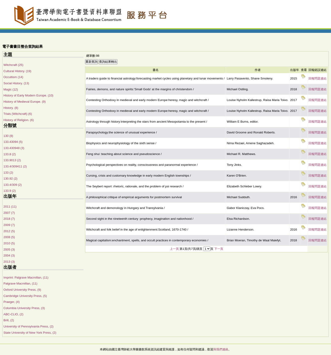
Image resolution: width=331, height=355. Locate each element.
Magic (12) (10, 89)
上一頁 (174, 249)
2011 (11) (10, 206)
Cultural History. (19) (17, 71)
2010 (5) (9, 243)
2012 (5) (9, 231)
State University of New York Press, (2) (29, 332)
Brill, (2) (8, 320)
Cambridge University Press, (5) (25, 296)
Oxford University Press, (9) (22, 289)
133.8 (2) (9, 154)
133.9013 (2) (12, 160)
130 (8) (8, 136)
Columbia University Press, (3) (24, 308)
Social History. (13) (16, 83)
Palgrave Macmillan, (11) (20, 283)
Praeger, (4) (11, 302)
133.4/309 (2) (12, 184)
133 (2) (8, 172)
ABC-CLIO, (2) (13, 314)
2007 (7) (9, 212)
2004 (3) (9, 255)
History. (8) (10, 108)
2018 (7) (9, 218)
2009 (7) (9, 225)
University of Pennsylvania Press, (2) (28, 326)
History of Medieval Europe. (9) (24, 101)
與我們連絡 (220, 349)
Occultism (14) (13, 77)
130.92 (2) (10, 178)
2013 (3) (9, 261)
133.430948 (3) (13, 148)
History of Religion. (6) (18, 120)
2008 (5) (9, 237)
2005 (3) (9, 249)
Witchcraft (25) (13, 65)
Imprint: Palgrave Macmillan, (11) (26, 277)
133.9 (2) (9, 190)
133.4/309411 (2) (15, 166)
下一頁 (218, 249)
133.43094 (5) (13, 142)
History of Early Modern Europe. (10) (28, 95)
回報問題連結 (317, 78)
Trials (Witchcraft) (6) (17, 114)
